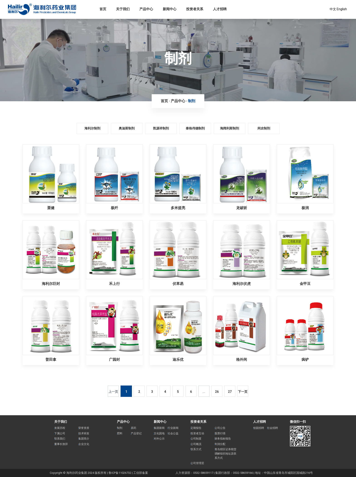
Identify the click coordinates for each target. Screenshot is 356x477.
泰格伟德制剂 (195, 128)
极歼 (114, 207)
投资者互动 (197, 433)
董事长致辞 (61, 444)
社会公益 (173, 433)
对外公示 (159, 438)
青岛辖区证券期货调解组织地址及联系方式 (225, 453)
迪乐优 (178, 359)
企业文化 (83, 444)
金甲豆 (305, 283)
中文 (333, 9)
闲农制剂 (263, 128)
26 (217, 391)
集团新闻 (159, 428)
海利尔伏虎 (241, 283)
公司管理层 (197, 463)
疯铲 (305, 359)
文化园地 (159, 433)
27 (230, 391)
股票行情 (220, 433)
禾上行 (114, 283)
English (342, 9)
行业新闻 (173, 428)
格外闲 (241, 359)
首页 (164, 101)
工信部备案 (140, 473)
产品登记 (136, 433)
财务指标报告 (223, 438)
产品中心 (178, 101)
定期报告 (195, 428)
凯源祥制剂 (161, 128)
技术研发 (83, 433)
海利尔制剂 (92, 128)
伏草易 (178, 283)
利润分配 (220, 444)
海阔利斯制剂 (229, 128)
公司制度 (195, 438)
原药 (133, 428)
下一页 (242, 391)
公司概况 (195, 444)
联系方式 (195, 449)
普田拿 (50, 359)
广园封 (114, 359)
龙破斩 (241, 207)
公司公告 (220, 428)
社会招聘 (272, 428)
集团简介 (83, 438)
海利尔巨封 (51, 283)
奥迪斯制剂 (127, 128)
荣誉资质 (83, 428)
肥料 (119, 433)
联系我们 (59, 438)
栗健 (50, 207)
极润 (305, 207)
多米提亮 (178, 207)
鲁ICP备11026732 (120, 473)
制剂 (191, 101)
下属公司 (59, 433)
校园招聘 (258, 428)
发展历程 (59, 428)
